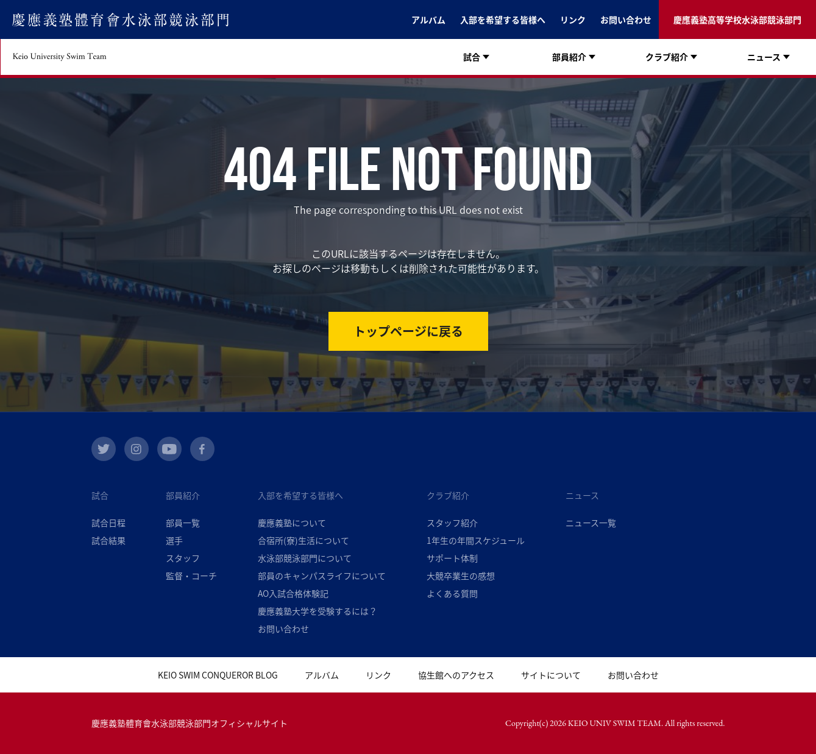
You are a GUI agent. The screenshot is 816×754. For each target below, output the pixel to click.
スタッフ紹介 (452, 522)
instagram (136, 449)
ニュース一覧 (591, 522)
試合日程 (108, 522)
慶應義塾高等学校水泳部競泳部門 (737, 19)
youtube (169, 449)
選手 (174, 540)
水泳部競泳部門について (305, 558)
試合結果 (108, 540)
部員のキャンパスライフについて (322, 575)
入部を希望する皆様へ (502, 19)
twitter (103, 449)
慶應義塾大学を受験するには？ (317, 611)
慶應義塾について (292, 522)
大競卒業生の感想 (461, 575)
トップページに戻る (408, 331)
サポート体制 (452, 558)
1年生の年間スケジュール (476, 540)
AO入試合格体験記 (293, 593)
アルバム (428, 19)
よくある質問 (452, 593)
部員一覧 (183, 522)
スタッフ (183, 558)
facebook (202, 449)
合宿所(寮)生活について (303, 540)
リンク (573, 19)
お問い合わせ (625, 19)
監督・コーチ (191, 575)
